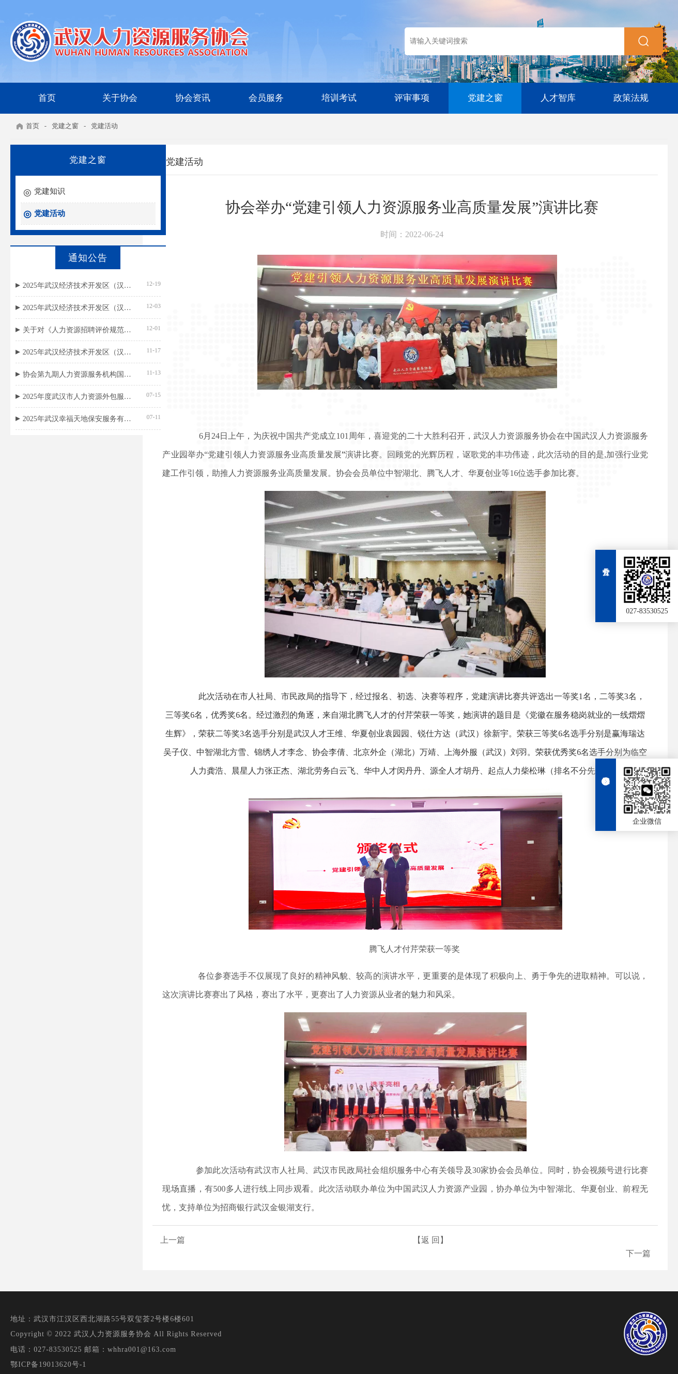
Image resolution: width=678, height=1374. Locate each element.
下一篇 (637, 1243)
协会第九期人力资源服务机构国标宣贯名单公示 (67, 374)
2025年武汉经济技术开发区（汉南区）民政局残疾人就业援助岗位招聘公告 (67, 352)
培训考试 (339, 98)
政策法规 (631, 98)
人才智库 (558, 98)
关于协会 (119, 98)
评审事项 (411, 98)
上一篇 (180, 1243)
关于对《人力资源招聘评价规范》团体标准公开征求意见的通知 (67, 330)
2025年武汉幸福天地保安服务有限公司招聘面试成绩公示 (67, 419)
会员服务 (266, 98)
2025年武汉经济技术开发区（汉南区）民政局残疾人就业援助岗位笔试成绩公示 (67, 308)
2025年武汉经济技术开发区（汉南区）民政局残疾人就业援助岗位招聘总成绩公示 (67, 285)
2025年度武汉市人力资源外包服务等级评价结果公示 (67, 396)
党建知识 (49, 191)
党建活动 (104, 126)
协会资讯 (192, 98)
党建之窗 (485, 98)
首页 (47, 98)
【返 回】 (408, 1243)
